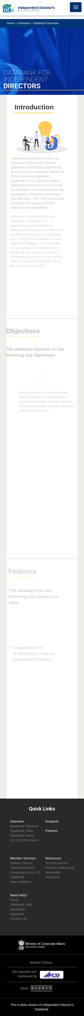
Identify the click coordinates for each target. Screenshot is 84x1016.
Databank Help (21, 904)
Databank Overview (24, 826)
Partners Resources (60, 867)
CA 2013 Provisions (24, 840)
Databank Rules (22, 835)
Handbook (17, 909)
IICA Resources (56, 863)
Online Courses (21, 863)
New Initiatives (20, 882)
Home (11, 23)
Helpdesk (17, 914)
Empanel (51, 821)
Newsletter (53, 872)
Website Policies (41, 962)
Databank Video (21, 831)
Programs (52, 877)
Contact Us (18, 918)
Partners (51, 831)
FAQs (14, 900)
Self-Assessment (22, 867)
